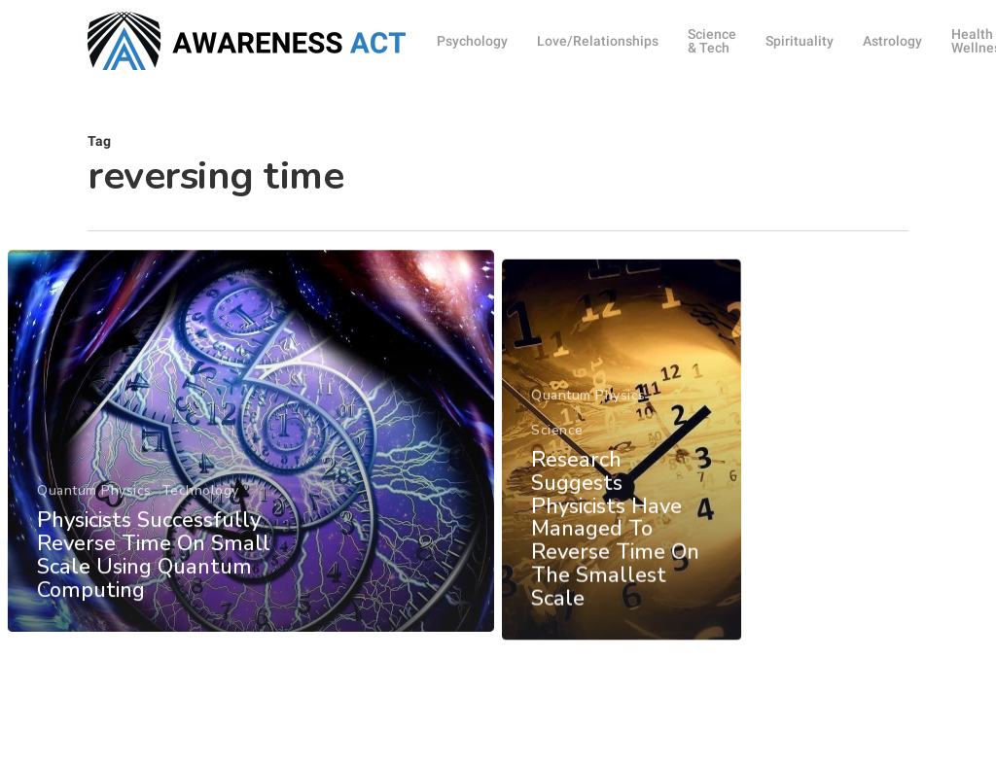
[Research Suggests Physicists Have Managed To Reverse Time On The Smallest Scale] (622, 495)
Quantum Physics (94, 513)
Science (557, 475)
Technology (199, 513)
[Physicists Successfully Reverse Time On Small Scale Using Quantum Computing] (250, 464)
